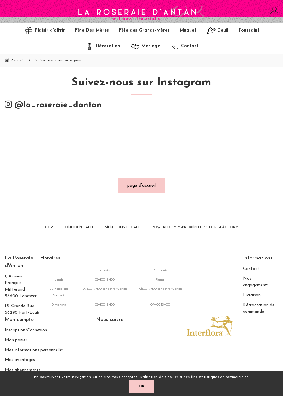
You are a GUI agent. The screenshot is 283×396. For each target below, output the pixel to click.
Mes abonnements (22, 370)
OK (142, 386)
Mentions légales (124, 228)
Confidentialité (79, 228)
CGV (49, 228)
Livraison (252, 295)
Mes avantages (20, 360)
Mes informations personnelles (34, 350)
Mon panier (16, 340)
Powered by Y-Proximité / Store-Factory (195, 228)
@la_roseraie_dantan (53, 105)
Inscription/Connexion (26, 330)
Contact (251, 268)
